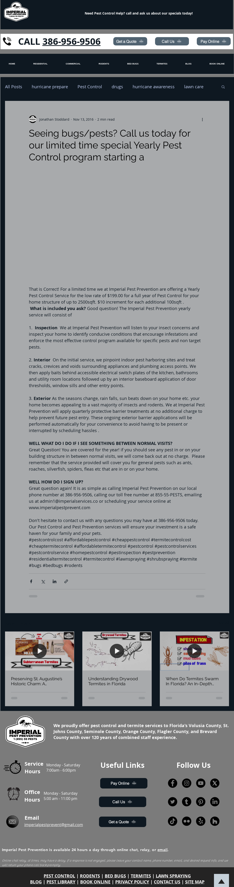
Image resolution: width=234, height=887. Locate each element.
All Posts (13, 86)
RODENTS (90, 876)
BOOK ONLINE (95, 882)
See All (223, 623)
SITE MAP (194, 882)
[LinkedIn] (214, 801)
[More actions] (202, 119)
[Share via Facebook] (31, 581)
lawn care (193, 86)
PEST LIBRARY (61, 882)
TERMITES (141, 876)
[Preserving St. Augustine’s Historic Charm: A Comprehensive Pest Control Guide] (39, 651)
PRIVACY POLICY (132, 882)
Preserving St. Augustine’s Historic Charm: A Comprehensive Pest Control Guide (36, 681)
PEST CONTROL (59, 876)
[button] (223, 87)
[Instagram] (186, 783)
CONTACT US (167, 882)
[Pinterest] (200, 801)
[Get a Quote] (130, 41)
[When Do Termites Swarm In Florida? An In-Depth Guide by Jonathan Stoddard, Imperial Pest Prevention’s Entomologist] (194, 651)
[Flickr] (186, 821)
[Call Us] (172, 41)
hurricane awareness (154, 86)
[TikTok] (172, 821)
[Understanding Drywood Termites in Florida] (117, 651)
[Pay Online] (214, 41)
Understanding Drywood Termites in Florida (113, 681)
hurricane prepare (50, 86)
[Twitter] (172, 801)
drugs (117, 86)
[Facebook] (172, 783)
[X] (214, 783)
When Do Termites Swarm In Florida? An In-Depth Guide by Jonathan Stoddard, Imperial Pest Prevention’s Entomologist (192, 681)
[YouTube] (200, 783)
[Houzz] (214, 821)
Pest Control (90, 86)
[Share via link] (66, 581)
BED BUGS (115, 876)
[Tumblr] (186, 801)
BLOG (36, 882)
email (162, 850)
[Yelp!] (200, 821)
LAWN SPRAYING (173, 876)
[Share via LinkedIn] (54, 581)
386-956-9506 (71, 41)
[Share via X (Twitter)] (43, 581)
